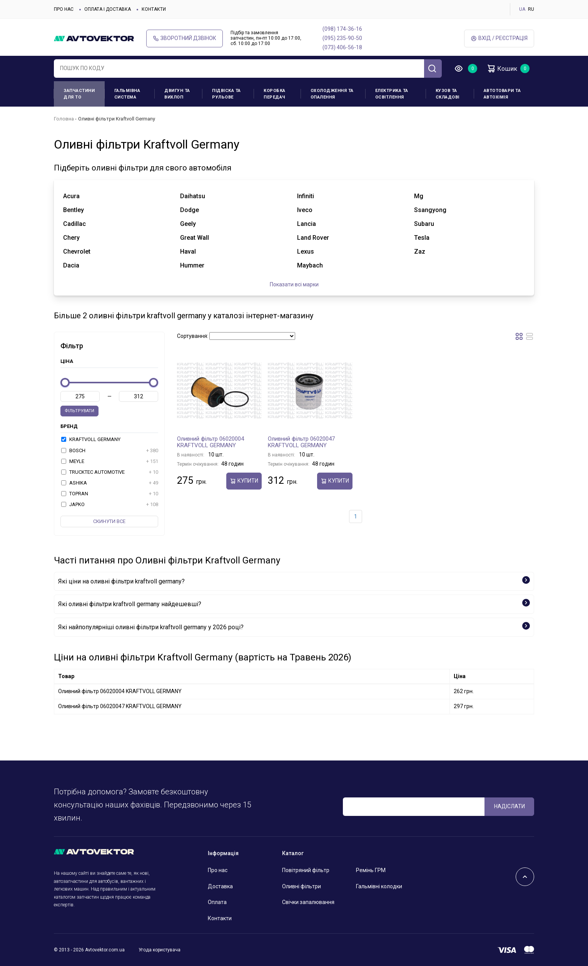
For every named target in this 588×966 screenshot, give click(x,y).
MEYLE (109, 461)
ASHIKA (109, 483)
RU (531, 9)
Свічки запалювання (308, 902)
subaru (424, 223)
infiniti (305, 196)
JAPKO (109, 504)
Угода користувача (159, 950)
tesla (421, 237)
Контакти (154, 9)
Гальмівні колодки (379, 886)
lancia (306, 223)
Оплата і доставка (107, 9)
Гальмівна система (127, 94)
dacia (71, 265)
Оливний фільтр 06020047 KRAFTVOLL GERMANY (301, 442)
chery (71, 237)
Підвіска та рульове (226, 94)
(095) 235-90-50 (342, 38)
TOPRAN (109, 494)
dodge (189, 210)
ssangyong (430, 210)
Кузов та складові (447, 94)
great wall (194, 237)
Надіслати (509, 806)
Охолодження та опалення (332, 94)
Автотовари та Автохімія (502, 94)
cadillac (74, 223)
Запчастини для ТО (79, 94)
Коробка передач (275, 94)
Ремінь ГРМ (371, 870)
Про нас (64, 9)
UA (522, 9)
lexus (305, 251)
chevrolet (76, 251)
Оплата (217, 902)
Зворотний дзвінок (184, 38)
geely (188, 223)
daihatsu (192, 196)
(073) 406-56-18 (342, 47)
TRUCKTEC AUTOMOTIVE (109, 472)
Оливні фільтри (301, 886)
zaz (419, 251)
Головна (64, 119)
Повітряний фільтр (305, 870)
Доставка (220, 886)
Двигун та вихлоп (177, 94)
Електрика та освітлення (391, 94)
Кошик (501, 68)
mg (418, 196)
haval (188, 251)
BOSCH (109, 450)
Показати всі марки (294, 284)
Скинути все (109, 521)
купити (244, 481)
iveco (304, 210)
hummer (192, 265)
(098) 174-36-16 (342, 29)
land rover (313, 237)
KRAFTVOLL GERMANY (90, 439)
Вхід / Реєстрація (499, 38)
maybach (310, 265)
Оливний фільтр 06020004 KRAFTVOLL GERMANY (210, 442)
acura (71, 196)
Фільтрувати (79, 410)
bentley (73, 210)
